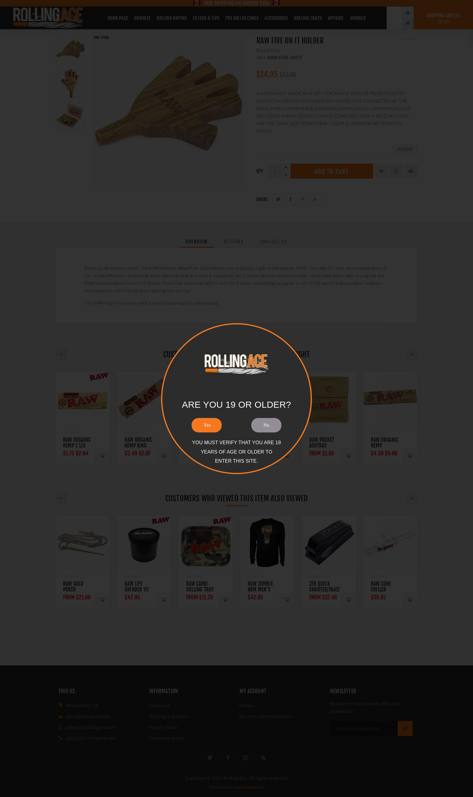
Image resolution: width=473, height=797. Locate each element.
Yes (207, 425)
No (266, 425)
